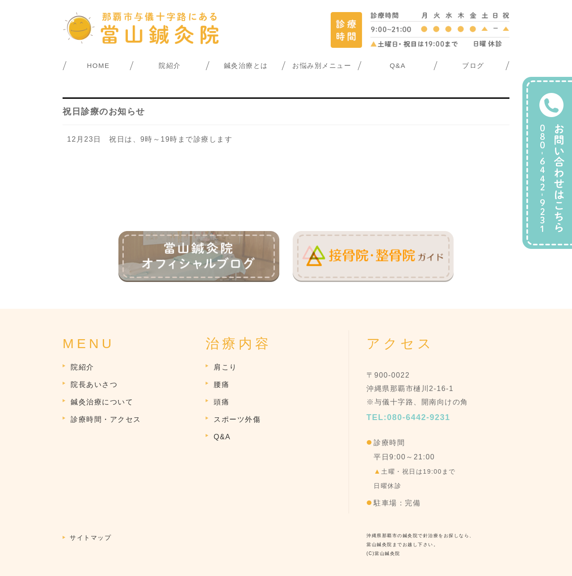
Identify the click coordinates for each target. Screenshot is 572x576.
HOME (98, 65)
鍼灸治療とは (246, 65)
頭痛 (221, 402)
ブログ (473, 65)
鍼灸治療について (102, 402)
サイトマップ (90, 537)
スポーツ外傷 (237, 419)
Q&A (398, 65)
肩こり (225, 367)
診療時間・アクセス (106, 419)
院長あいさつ (94, 384)
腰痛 (221, 384)
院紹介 (170, 65)
